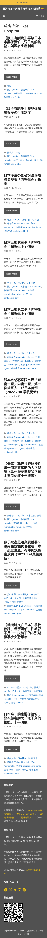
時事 (16, 699)
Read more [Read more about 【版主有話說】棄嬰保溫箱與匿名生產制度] (11, 143)
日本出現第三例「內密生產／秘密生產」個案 (22, 244)
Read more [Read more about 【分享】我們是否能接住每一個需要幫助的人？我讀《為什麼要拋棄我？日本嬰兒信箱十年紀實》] (11, 506)
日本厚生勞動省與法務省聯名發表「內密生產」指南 (22, 179)
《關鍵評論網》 (26, 817)
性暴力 (10, 152)
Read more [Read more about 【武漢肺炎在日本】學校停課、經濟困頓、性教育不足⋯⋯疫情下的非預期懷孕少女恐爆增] (11, 678)
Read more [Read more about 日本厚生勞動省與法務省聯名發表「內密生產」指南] (11, 210)
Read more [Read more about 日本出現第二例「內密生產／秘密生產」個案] (11, 344)
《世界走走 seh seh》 (24, 814)
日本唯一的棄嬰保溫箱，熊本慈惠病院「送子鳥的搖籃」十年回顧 (22, 718)
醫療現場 (38, 691)
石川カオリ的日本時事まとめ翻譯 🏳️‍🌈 (23, 8)
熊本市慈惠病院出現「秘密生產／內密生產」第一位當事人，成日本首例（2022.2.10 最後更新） (22, 385)
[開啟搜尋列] (4, 16)
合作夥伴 (11, 515)
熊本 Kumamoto (28, 445)
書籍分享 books (21, 523)
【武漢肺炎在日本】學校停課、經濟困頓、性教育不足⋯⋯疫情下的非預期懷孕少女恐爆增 (22, 631)
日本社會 (30, 283)
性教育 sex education (31, 286)
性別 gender (13, 89)
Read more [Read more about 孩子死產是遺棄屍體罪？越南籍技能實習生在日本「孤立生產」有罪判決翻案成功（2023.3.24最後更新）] (11, 585)
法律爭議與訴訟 (30, 598)
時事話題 (27, 691)
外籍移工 (35, 594)
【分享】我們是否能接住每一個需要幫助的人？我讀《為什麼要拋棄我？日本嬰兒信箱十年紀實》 (22, 469)
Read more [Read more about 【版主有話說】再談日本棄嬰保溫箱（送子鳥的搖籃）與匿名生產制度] (11, 76)
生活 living (8, 770)
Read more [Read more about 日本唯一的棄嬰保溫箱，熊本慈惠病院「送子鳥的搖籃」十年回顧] (11, 749)
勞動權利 (11, 594)
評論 (9, 86)
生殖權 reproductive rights (28, 227)
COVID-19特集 (14, 687)
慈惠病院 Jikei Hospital (18, 223)
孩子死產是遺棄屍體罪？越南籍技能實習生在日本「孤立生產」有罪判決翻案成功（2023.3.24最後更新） (23, 550)
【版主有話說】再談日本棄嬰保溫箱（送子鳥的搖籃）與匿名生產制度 (22, 42)
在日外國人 (23, 594)
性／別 (35, 219)
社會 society (17, 702)
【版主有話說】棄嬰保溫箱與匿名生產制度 (22, 110)
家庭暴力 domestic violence (20, 357)
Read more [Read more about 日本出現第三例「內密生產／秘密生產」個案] (11, 273)
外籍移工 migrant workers (19, 606)
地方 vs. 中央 (13, 219)
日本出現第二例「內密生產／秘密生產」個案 (22, 311)
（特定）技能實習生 (13, 602)
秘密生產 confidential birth (26, 93)
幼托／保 (26, 219)
